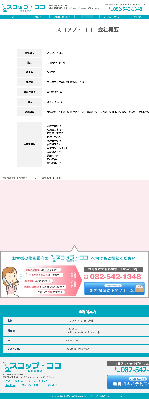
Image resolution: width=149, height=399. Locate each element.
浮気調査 (19, 381)
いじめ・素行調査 (38, 381)
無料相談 (52, 385)
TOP (7, 381)
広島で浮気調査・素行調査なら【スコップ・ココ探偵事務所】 (27, 178)
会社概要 (10, 385)
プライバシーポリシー (31, 385)
